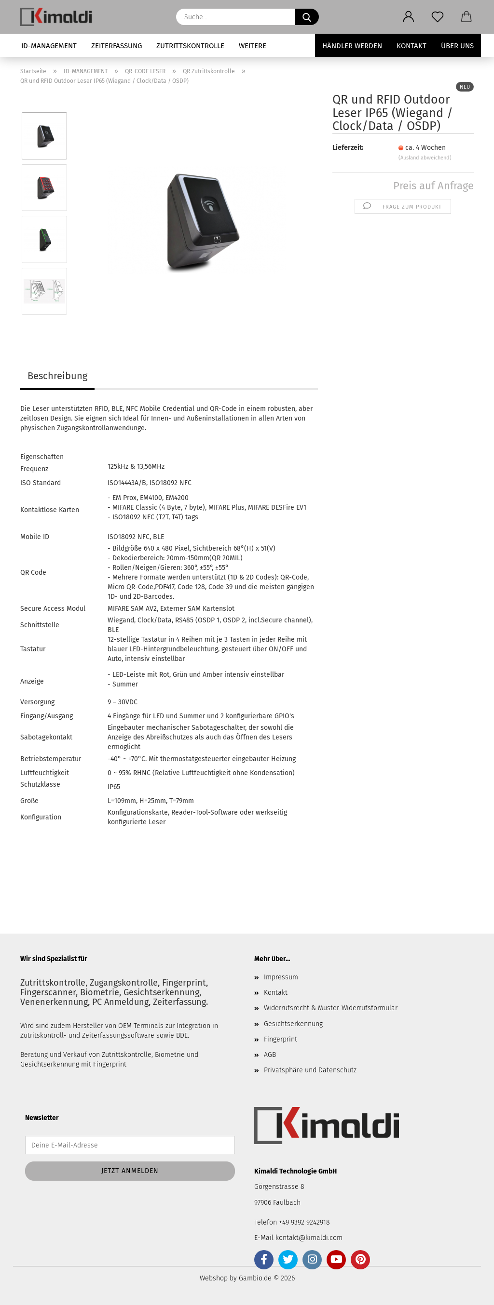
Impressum (281, 977)
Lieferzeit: (347, 148)
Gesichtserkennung (293, 1024)
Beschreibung (57, 376)
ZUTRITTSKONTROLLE (190, 45)
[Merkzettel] (437, 17)
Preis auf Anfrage (433, 185)
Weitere (252, 45)
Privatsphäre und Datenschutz (310, 1070)
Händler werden (352, 45)
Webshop (214, 1278)
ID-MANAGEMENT (49, 45)
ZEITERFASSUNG (116, 45)
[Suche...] (307, 17)
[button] (408, 17)
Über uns (457, 45)
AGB (270, 1055)
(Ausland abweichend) (425, 158)
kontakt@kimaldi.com (309, 1238)
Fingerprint (280, 1039)
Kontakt (411, 45)
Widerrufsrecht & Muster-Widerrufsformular (331, 1008)
